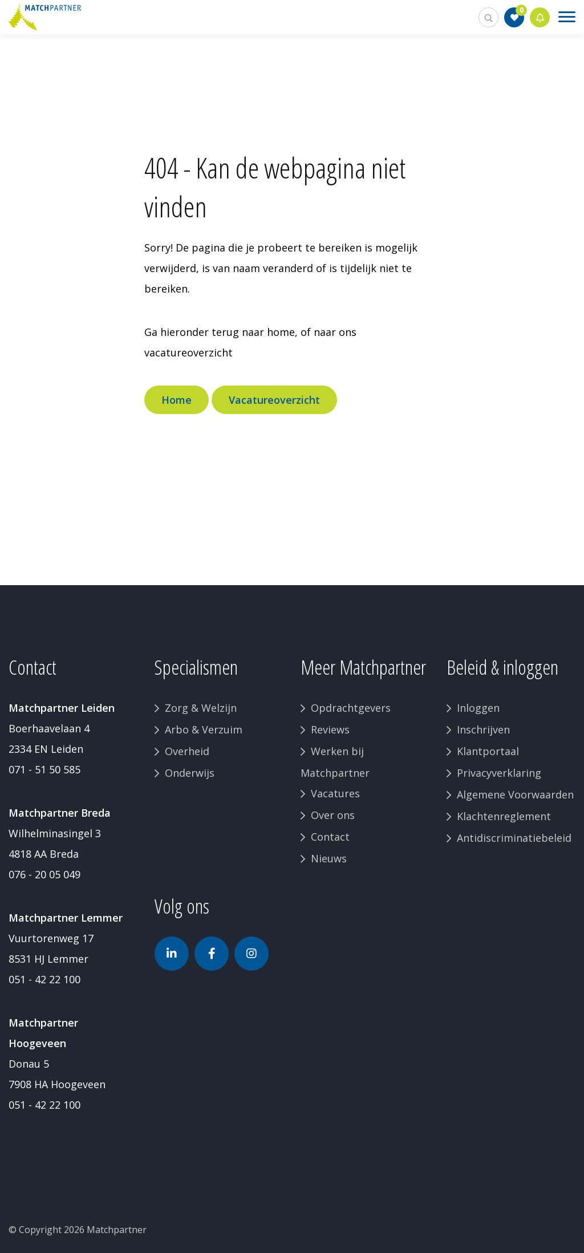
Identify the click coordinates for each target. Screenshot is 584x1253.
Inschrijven (483, 729)
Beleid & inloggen (502, 667)
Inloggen (478, 708)
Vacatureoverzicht (274, 400)
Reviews (330, 729)
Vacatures (335, 793)
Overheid (187, 751)
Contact (330, 837)
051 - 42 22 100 (44, 979)
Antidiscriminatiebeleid (514, 838)
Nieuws (329, 858)
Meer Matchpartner (363, 667)
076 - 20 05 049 (44, 874)
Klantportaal (488, 751)
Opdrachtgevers (351, 708)
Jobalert (540, 17)
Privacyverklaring (499, 773)
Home (176, 400)
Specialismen (196, 667)
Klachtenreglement (504, 816)
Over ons (333, 815)
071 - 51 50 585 (44, 769)
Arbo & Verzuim (203, 729)
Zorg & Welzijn (201, 708)
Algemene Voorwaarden (515, 794)
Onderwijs (189, 773)
